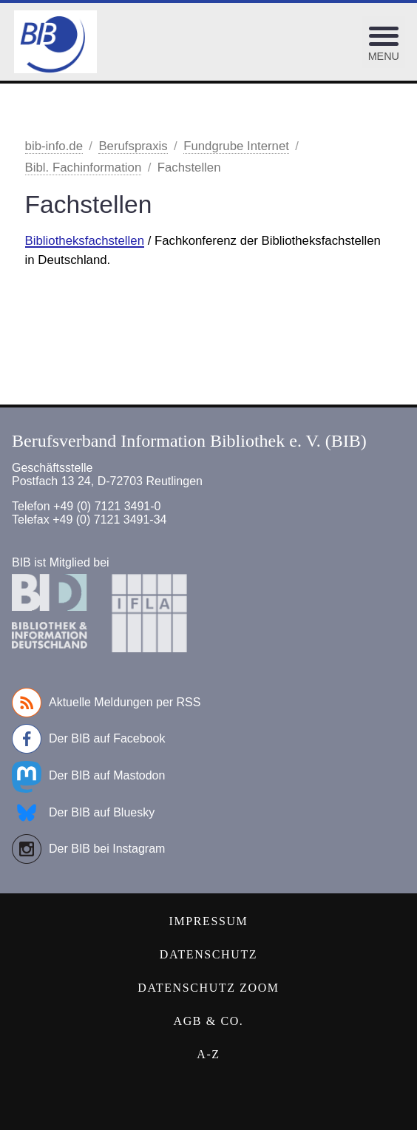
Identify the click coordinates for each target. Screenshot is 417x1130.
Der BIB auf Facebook (88, 739)
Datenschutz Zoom (208, 987)
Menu (383, 56)
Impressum (208, 921)
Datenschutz (208, 954)
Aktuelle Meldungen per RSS (106, 702)
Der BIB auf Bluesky (83, 813)
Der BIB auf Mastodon (88, 776)
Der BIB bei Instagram (88, 849)
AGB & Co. (209, 1021)
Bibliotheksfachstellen (84, 241)
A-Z (208, 1054)
